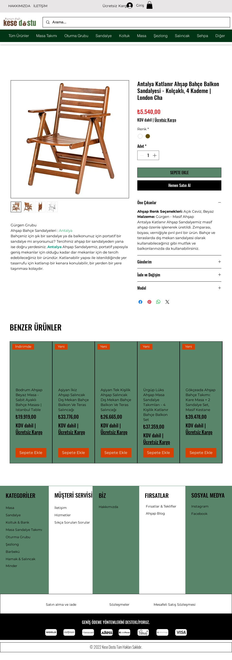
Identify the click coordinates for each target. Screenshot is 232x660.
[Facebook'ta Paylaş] (140, 302)
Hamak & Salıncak (20, 559)
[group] (116, 402)
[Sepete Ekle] (31, 452)
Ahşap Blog (155, 513)
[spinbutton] (148, 155)
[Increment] (155, 155)
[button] (149, 5)
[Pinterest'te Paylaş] (149, 302)
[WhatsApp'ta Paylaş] (158, 302)
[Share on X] (167, 302)
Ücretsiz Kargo (165, 120)
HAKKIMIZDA (19, 6)
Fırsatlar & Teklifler (161, 506)
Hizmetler (62, 515)
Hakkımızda (108, 507)
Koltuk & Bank (17, 522)
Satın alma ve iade (61, 604)
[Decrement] (141, 155)
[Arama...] (136, 22)
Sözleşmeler (119, 604)
